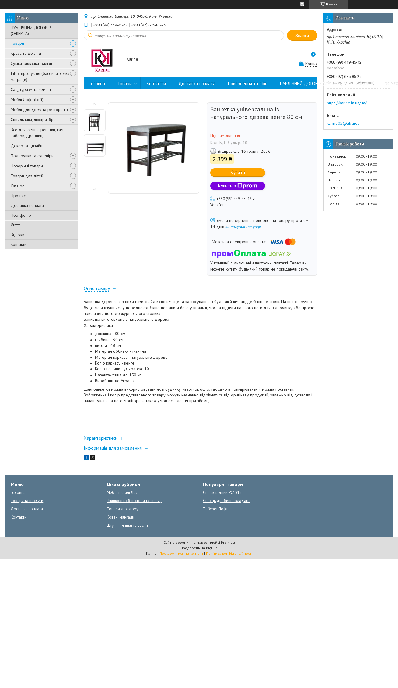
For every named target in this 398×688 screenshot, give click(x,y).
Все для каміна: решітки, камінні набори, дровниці (40, 132)
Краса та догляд (26, 53)
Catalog (18, 186)
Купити (238, 172)
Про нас (18, 195)
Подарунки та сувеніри (32, 156)
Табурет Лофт (215, 509)
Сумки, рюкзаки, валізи (31, 63)
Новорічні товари (27, 166)
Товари (17, 43)
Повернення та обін (247, 83)
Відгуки (17, 234)
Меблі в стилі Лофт (123, 492)
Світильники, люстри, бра (33, 119)
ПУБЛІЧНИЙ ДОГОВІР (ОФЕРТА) (31, 30)
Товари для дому (122, 509)
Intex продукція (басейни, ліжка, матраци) (40, 76)
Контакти (18, 244)
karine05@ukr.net (343, 123)
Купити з (237, 186)
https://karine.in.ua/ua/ (347, 103)
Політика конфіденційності (229, 553)
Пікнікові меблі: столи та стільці (134, 500)
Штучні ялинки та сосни (127, 525)
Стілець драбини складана (226, 500)
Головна (97, 83)
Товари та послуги (27, 500)
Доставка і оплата (27, 205)
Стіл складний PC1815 (222, 492)
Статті (16, 225)
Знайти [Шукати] (302, 35)
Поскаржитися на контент (181, 553)
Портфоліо (21, 215)
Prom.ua (228, 542)
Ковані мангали (120, 517)
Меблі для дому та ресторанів (39, 109)
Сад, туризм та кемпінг (31, 89)
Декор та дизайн (26, 145)
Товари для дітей (27, 176)
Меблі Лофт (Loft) (27, 99)
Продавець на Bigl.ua (199, 548)
